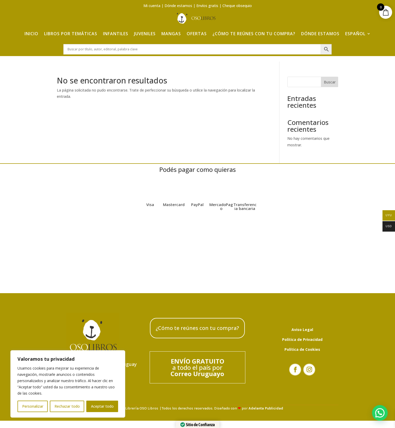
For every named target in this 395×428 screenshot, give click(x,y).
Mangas (171, 32)
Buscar (330, 85)
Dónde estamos (178, 5)
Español (355, 32)
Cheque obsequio (237, 5)
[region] (67, 384)
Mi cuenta (151, 5)
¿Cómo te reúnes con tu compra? (253, 32)
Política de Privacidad (302, 342)
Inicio (31, 32)
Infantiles (115, 32)
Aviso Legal (302, 332)
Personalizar (32, 406)
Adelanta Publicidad (265, 411)
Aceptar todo (102, 406)
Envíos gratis (207, 5)
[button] (380, 413)
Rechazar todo (67, 406)
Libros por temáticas (70, 32)
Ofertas (197, 32)
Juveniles (145, 32)
